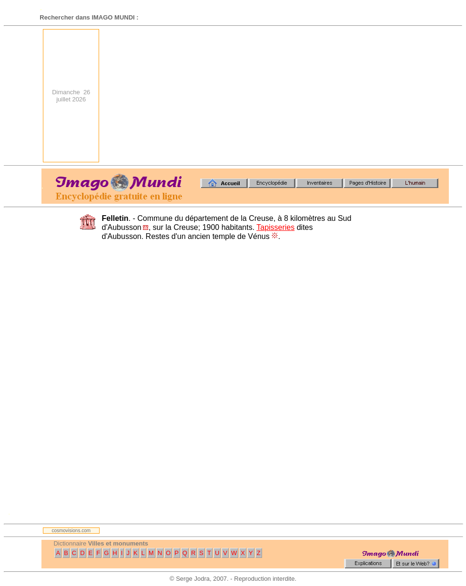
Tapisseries (275, 227)
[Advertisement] (299, 95)
